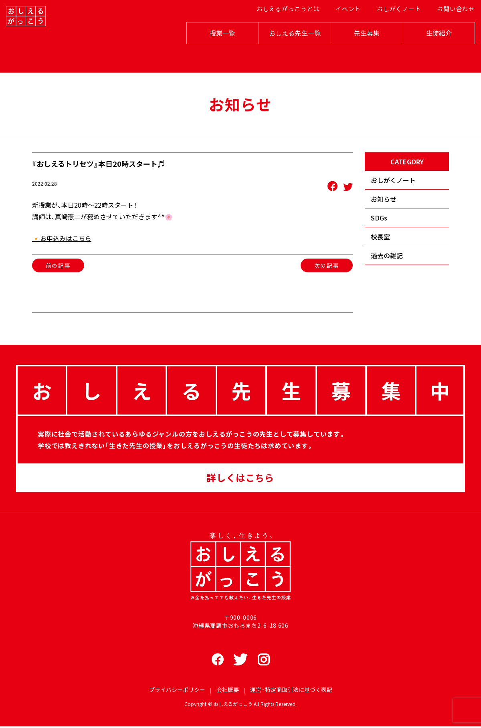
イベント (344, 28)
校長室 (380, 236)
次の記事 (326, 265)
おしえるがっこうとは (287, 28)
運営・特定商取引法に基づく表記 (291, 692)
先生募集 (357, 49)
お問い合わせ (447, 28)
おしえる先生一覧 (285, 49)
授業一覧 (213, 49)
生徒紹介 (429, 49)
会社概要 (227, 692)
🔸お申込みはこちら (61, 238)
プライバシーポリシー (177, 692)
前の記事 (58, 265)
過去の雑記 (387, 255)
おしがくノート (393, 28)
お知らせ (383, 199)
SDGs (379, 217)
